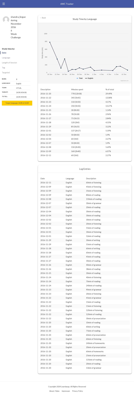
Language (6, 57)
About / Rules (54, 391)
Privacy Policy (77, 391)
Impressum (66, 391)
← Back (43, 18)
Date (4, 53)
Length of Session (9, 62)
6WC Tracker (67, 3)
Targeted (6, 72)
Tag (3, 67)
